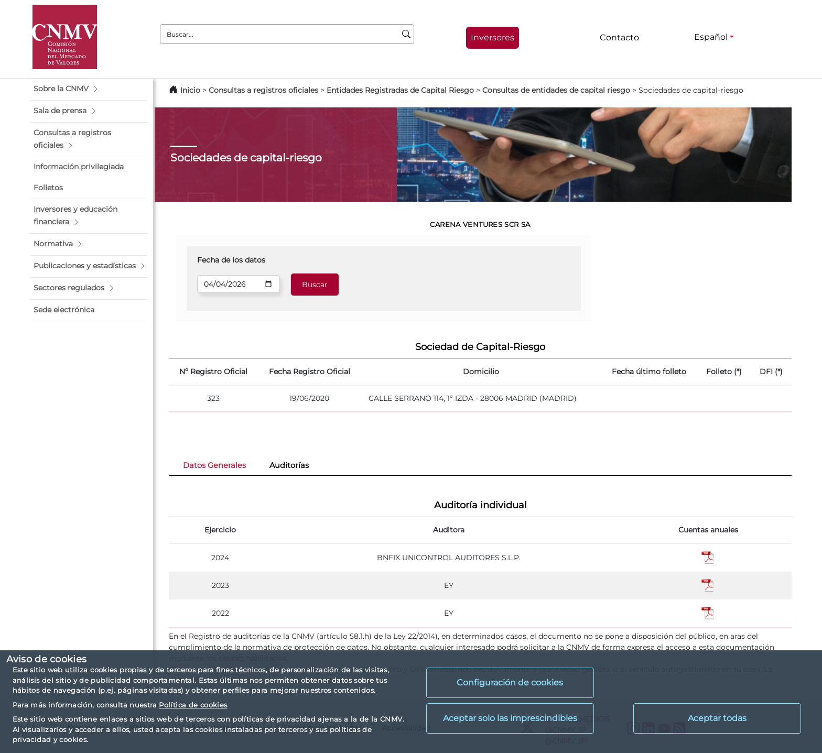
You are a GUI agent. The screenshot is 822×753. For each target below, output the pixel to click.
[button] (88, 89)
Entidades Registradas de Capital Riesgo (400, 90)
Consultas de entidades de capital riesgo (556, 90)
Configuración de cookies (510, 682)
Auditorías (289, 465)
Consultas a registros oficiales (263, 90)
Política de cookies (193, 705)
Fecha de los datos (231, 260)
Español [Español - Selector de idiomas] (711, 37)
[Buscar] (406, 34)
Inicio (190, 90)
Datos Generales (214, 465)
